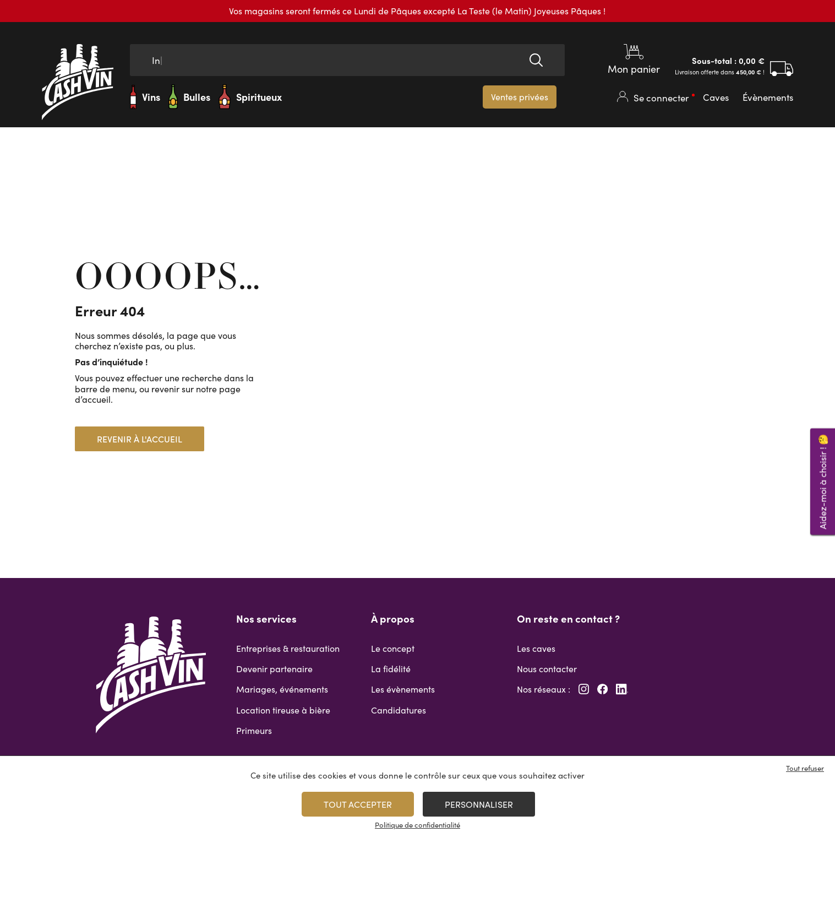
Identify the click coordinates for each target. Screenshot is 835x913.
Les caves (536, 648)
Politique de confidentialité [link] (417, 825)
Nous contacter (547, 668)
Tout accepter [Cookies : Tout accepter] (358, 804)
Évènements (768, 97)
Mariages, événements (282, 689)
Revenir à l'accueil (139, 439)
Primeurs (254, 730)
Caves (716, 97)
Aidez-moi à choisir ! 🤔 (822, 481)
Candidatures (398, 710)
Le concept (392, 648)
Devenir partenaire (274, 668)
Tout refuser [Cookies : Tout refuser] (805, 768)
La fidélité (391, 668)
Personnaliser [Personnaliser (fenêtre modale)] (479, 804)
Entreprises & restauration (288, 648)
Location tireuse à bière (283, 710)
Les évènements (403, 689)
